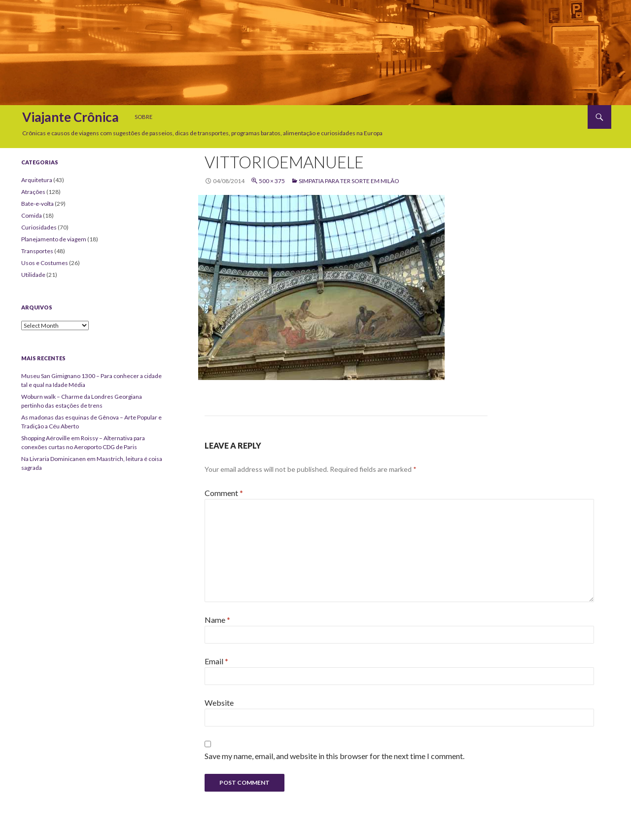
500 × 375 (272, 181)
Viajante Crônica (70, 117)
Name (217, 619)
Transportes (37, 251)
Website (219, 702)
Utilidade (33, 274)
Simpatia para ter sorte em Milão (349, 181)
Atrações (33, 191)
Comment (224, 492)
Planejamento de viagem (53, 239)
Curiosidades (39, 227)
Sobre (143, 117)
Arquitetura (36, 180)
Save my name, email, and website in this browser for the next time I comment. (334, 756)
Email (216, 661)
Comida (31, 215)
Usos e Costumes (44, 263)
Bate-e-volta (37, 203)
